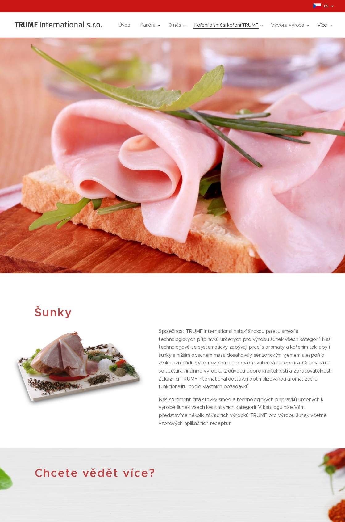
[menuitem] (170, 25)
